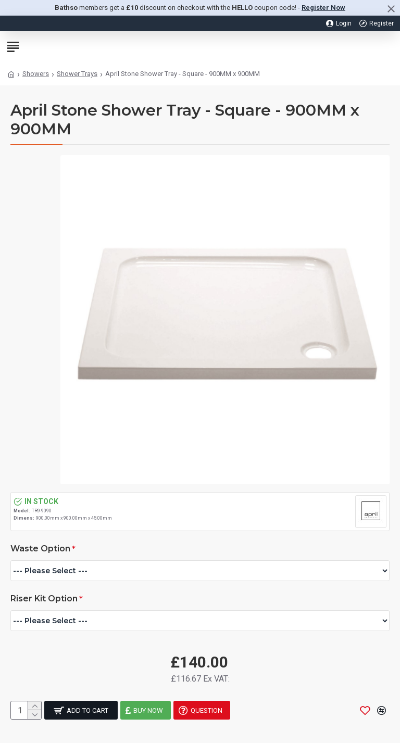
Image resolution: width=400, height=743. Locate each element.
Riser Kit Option (44, 598)
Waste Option (40, 548)
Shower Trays (77, 74)
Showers (35, 74)
